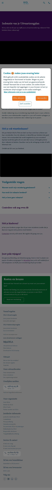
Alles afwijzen (18, 98)
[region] (26, 88)
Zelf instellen (25, 104)
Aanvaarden (42, 98)
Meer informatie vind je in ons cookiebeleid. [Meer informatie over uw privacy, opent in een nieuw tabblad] (20, 92)
